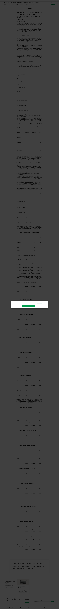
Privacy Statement (39, 303)
